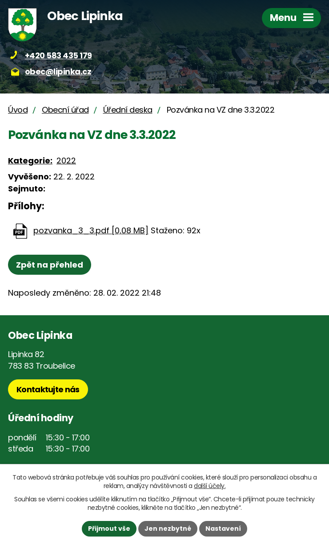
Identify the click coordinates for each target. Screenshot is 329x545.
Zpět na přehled (49, 264)
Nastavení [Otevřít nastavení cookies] (223, 528)
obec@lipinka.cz (58, 71)
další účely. (209, 485)
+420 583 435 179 (58, 55)
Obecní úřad (65, 109)
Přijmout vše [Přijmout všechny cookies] (109, 528)
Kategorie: (30, 160)
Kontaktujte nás (48, 389)
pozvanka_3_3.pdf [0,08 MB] (90, 230)
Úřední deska (127, 109)
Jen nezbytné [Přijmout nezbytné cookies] (167, 528)
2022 (66, 160)
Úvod (18, 109)
